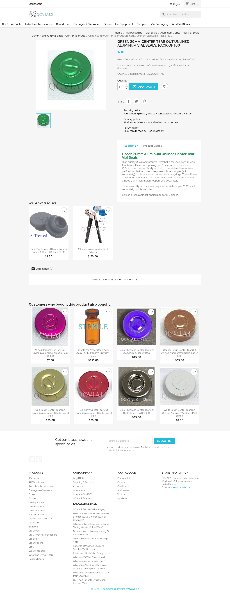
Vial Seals (34, 538)
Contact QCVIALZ (82, 494)
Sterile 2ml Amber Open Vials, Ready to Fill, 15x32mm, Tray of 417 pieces (93, 353)
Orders (121, 482)
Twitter (32, 459)
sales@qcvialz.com (181, 487)
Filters (108, 24)
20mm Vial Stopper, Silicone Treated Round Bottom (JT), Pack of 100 (49, 251)
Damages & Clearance (87, 24)
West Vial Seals (181, 24)
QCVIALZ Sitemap (82, 498)
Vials (31, 546)
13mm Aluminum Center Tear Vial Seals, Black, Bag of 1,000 (136, 411)
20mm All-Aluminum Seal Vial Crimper (93, 251)
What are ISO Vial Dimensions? (89, 557)
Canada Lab (63, 24)
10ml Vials (34, 478)
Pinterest (144, 101)
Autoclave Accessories (38, 24)
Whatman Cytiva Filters (41, 554)
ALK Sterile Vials (11, 24)
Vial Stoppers (36, 542)
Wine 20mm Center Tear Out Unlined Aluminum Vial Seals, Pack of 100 (50, 353)
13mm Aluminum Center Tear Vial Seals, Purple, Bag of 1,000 (136, 351)
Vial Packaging (159, 24)
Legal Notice (79, 478)
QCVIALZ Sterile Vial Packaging (89, 509)
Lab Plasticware (37, 510)
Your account (127, 472)
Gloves (32, 498)
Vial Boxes (34, 530)
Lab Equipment (124, 24)
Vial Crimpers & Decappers (43, 534)
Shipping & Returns (83, 482)
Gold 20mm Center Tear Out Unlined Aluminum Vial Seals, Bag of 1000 (50, 413)
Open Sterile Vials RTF (40, 518)
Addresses (123, 490)
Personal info (124, 478)
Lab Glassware (36, 506)
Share (128, 101)
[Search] (180, 14)
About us (78, 486)
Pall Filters (34, 522)
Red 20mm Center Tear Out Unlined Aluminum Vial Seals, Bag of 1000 (93, 413)
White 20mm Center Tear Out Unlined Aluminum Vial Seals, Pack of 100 (179, 413)
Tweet (136, 101)
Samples (142, 24)
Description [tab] (131, 146)
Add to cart (144, 87)
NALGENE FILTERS (38, 514)
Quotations (79, 490)
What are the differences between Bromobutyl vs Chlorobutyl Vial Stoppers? (91, 516)
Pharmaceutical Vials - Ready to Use (92, 553)
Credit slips (123, 486)
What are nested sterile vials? (89, 561)
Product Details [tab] (152, 146)
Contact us (35, 4)
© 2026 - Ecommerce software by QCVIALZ (115, 589)
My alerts (122, 498)
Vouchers (122, 494)
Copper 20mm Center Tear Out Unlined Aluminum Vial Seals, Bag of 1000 (179, 353)
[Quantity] (121, 86)
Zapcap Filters (36, 558)
